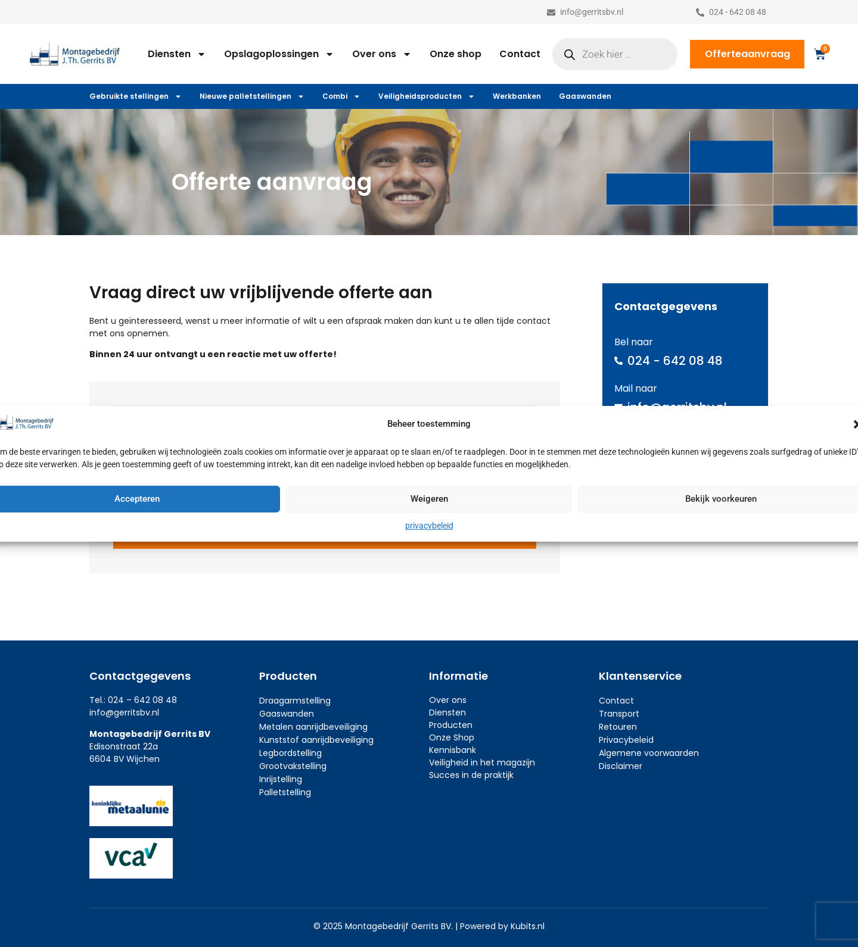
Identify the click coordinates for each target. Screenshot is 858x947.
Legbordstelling (290, 753)
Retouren (618, 727)
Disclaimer (620, 766)
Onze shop (455, 54)
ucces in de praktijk (474, 775)
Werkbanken (517, 96)
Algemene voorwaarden (649, 753)
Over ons (382, 54)
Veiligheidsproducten (426, 96)
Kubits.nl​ (528, 926)
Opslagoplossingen (279, 54)
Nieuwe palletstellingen (252, 96)
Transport (619, 714)
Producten (450, 725)
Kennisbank (452, 750)
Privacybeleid (626, 740)
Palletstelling (285, 792)
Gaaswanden (585, 96)
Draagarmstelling (295, 701)
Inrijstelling (280, 779)
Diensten (177, 54)
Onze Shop (451, 737)
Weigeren (429, 498)
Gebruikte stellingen (135, 96)
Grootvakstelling (293, 766)
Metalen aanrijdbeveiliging (313, 727)
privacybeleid (429, 525)
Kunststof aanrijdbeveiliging (316, 740)
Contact (519, 54)
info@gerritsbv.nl (124, 712)
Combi (341, 96)
